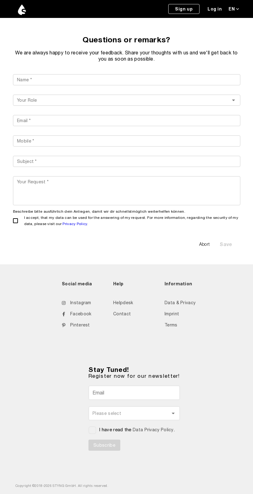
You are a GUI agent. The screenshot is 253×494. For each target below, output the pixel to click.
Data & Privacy (180, 302)
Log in (215, 8)
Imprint (172, 313)
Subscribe (104, 445)
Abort (204, 244)
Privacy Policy (74, 224)
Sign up (184, 8)
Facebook (76, 313)
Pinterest (76, 324)
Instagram (76, 302)
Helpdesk (123, 302)
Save (226, 244)
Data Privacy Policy (153, 429)
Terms (171, 324)
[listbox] (126, 100)
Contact (122, 313)
